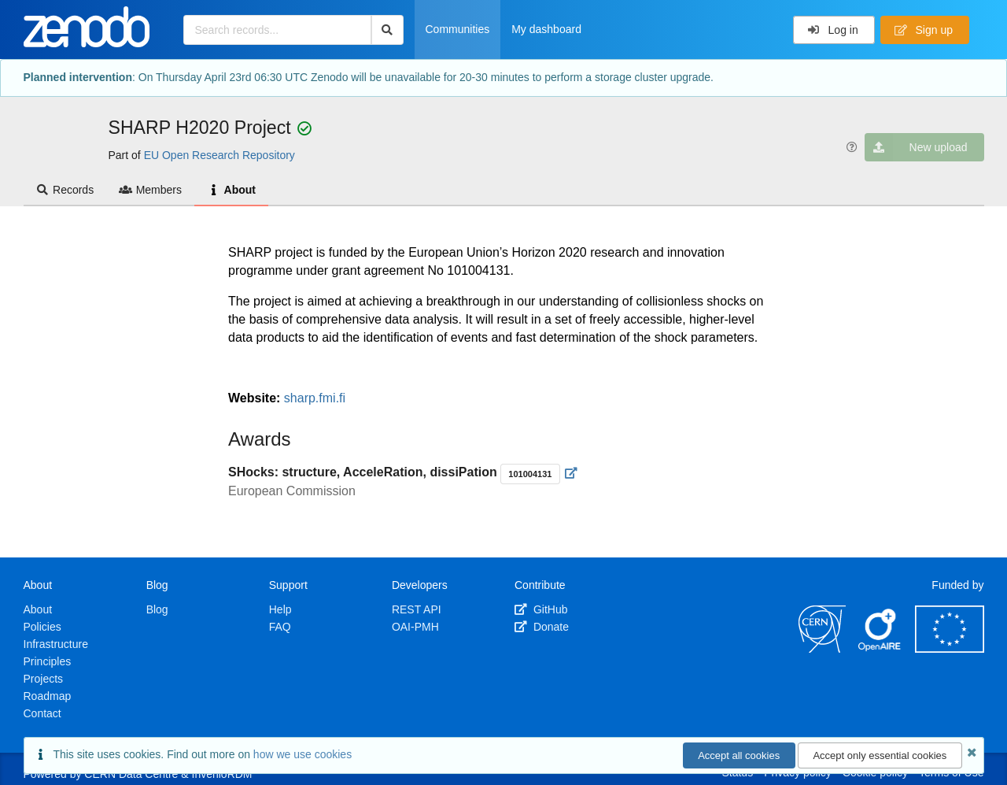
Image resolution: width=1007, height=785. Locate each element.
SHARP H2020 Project (203, 127)
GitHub (541, 609)
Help (280, 609)
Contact (42, 713)
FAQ (280, 626)
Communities (458, 29)
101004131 (529, 474)
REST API (416, 609)
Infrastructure (56, 644)
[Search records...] (277, 30)
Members (150, 189)
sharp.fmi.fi (314, 398)
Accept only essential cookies (879, 755)
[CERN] (822, 648)
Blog (157, 609)
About (231, 189)
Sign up (923, 30)
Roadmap (48, 696)
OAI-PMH (415, 626)
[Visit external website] (571, 473)
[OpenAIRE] (880, 648)
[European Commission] (949, 648)
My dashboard (546, 29)
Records (65, 189)
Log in (832, 30)
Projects (44, 678)
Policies (42, 626)
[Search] (387, 30)
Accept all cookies (739, 755)
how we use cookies (302, 754)
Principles (48, 661)
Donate (542, 626)
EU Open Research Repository (219, 155)
